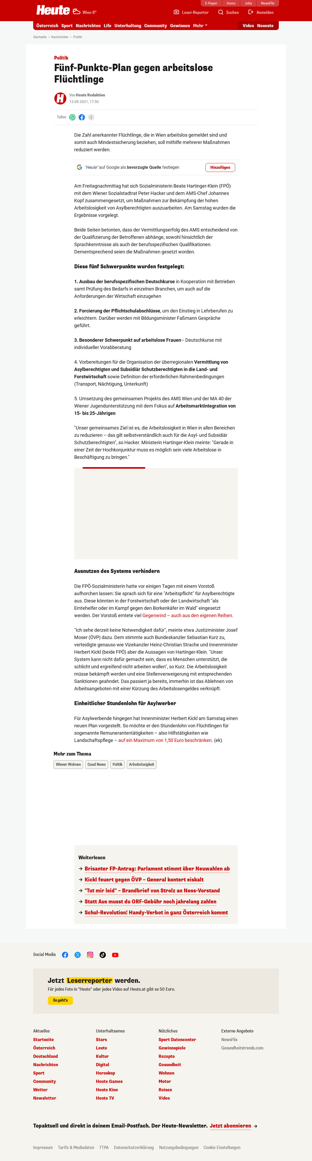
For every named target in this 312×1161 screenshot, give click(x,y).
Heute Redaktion (90, 95)
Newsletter (44, 1098)
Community (155, 25)
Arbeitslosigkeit (141, 764)
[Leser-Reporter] (191, 12)
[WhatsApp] (72, 117)
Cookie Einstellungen (222, 1147)
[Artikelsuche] (228, 12)
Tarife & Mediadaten (76, 1147)
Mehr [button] (198, 25)
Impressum (43, 1147)
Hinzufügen (220, 167)
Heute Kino (107, 1090)
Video (164, 1098)
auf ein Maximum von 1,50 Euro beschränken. (165, 740)
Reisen (165, 1090)
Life (107, 25)
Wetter (40, 1090)
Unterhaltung (127, 25)
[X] (77, 954)
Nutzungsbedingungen (178, 1147)
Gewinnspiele (172, 1048)
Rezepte (167, 1056)
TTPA (104, 1147)
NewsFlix (229, 1039)
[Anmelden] (261, 12)
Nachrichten (88, 25)
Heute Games (109, 1081)
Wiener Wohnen (68, 764)
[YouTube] (115, 954)
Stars (101, 1039)
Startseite (40, 37)
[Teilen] (91, 117)
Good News (97, 764)
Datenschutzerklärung (134, 1147)
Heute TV (105, 1098)
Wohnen (166, 1073)
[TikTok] (103, 954)
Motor (165, 1081)
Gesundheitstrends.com (242, 1048)
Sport (67, 25)
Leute (101, 1048)
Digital (102, 1064)
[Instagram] (90, 954)
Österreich (47, 25)
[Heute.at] (53, 10)
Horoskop (105, 1073)
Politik (77, 37)
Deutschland (45, 1056)
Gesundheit (170, 1064)
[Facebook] (82, 117)
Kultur (102, 1056)
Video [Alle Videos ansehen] (248, 25)
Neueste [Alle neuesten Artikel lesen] (265, 25)
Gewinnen (180, 25)
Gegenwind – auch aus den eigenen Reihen (187, 615)
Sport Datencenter (177, 1039)
